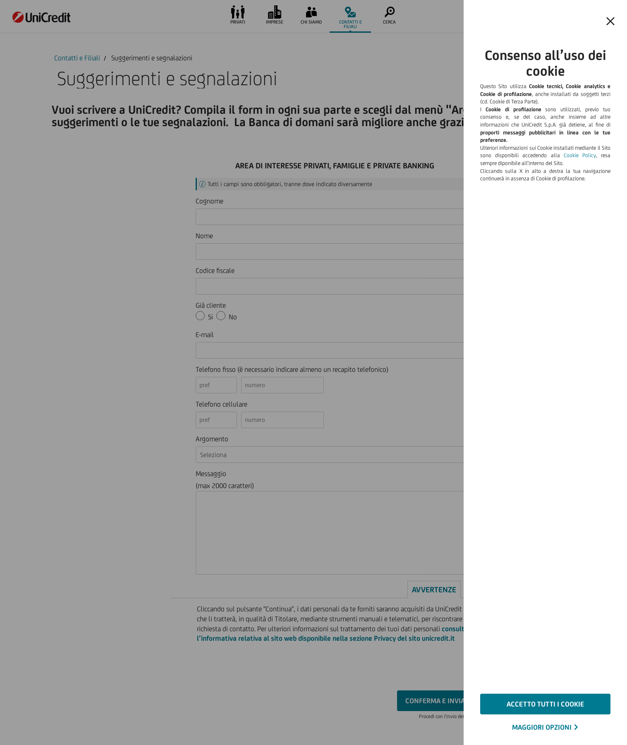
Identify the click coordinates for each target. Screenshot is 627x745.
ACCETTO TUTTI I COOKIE (545, 704)
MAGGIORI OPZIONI (542, 727)
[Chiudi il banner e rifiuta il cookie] (610, 21)
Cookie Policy (580, 155)
